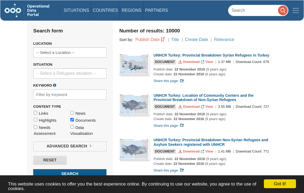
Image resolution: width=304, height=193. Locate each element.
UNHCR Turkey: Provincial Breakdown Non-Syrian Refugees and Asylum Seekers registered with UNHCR (211, 142)
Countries (105, 10)
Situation (42, 64)
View (207, 62)
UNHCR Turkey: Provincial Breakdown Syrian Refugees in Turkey (211, 55)
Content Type (47, 107)
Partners (156, 10)
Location (42, 44)
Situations (76, 10)
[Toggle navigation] (295, 10)
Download (189, 62)
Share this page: (169, 81)
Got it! (280, 183)
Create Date (196, 39)
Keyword (44, 85)
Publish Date (147, 39)
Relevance (224, 39)
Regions (132, 10)
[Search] (258, 10)
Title (175, 39)
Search (69, 174)
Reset (49, 160)
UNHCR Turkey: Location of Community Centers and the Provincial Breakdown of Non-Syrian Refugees (204, 97)
